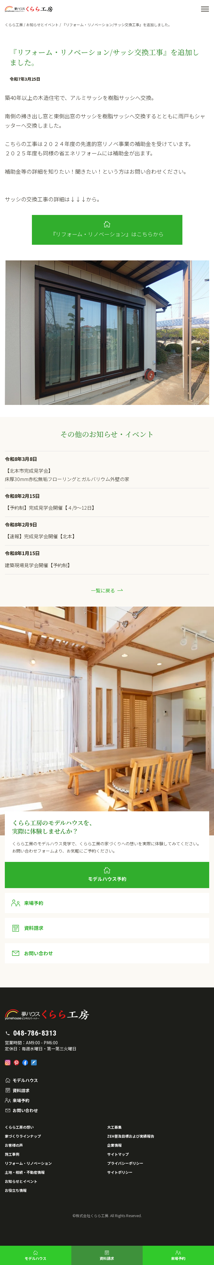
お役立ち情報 (15, 1190)
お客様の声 (14, 1145)
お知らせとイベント (42, 24)
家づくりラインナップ (23, 1136)
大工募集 (114, 1127)
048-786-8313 (35, 1033)
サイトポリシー (119, 1172)
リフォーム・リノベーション (28, 1163)
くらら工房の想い (19, 1127)
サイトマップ (118, 1154)
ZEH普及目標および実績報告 (130, 1136)
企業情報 (114, 1145)
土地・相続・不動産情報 (25, 1172)
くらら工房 (14, 24)
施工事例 (12, 1154)
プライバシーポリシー (125, 1163)
